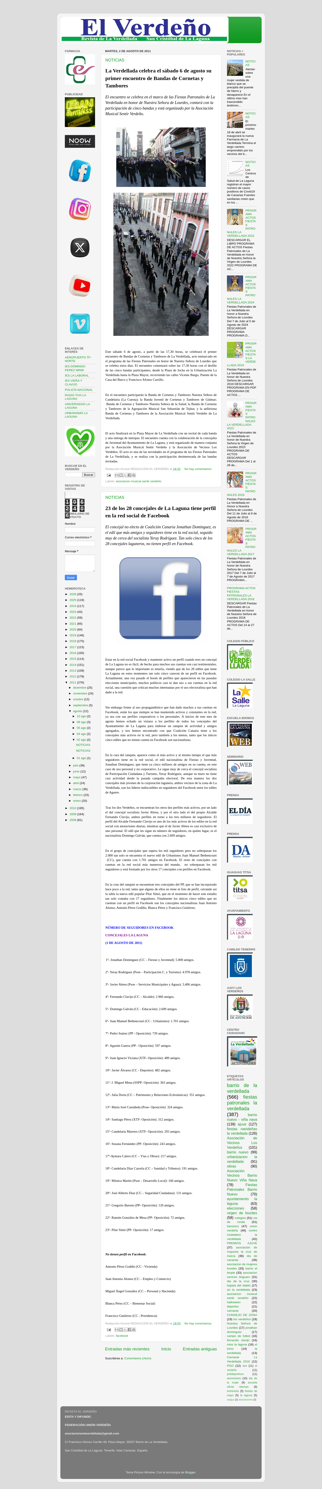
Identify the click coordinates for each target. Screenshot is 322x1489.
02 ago (82, 739)
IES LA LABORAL (77, 375)
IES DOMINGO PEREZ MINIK (75, 368)
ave (245, 1365)
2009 (73, 814)
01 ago (82, 758)
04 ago (82, 734)
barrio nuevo (237, 1152)
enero (77, 800)
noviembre (80, 693)
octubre (78, 699)
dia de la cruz (238, 1281)
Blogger (190, 1472)
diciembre (80, 687)
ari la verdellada (238, 1289)
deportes (233, 1306)
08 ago (82, 722)
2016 (73, 653)
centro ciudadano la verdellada (242, 1235)
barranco (233, 1226)
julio (76, 765)
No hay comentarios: (198, 469)
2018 (73, 641)
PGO (230, 1365)
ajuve (242, 1124)
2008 (73, 820)
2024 (73, 606)
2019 (73, 635)
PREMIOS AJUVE (242, 1243)
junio (76, 771)
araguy (230, 1399)
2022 (73, 617)
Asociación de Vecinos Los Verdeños (242, 1142)
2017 (73, 647)
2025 (73, 600)
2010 (73, 808)
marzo (77, 789)
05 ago (82, 728)
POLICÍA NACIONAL (79, 389)
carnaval (232, 1310)
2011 (73, 682)
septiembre (81, 705)
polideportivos (235, 1374)
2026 (73, 594)
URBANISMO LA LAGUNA (76, 414)
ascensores (234, 1378)
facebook (122, 1335)
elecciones (235, 1208)
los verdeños (242, 1319)
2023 (73, 611)
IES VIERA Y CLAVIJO (73, 382)
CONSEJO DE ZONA (242, 1315)
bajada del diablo (239, 1285)
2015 (73, 658)
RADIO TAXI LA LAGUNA (75, 396)
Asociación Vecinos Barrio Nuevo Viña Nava (242, 1175)
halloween (234, 1302)
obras (231, 1166)
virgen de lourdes (242, 1213)
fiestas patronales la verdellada (242, 1102)
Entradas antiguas (200, 1349)
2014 (73, 664)
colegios (240, 1218)
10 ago (82, 716)
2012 (73, 676)
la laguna (246, 1395)
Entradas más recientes (127, 1349)
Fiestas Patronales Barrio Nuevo (242, 1189)
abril (76, 783)
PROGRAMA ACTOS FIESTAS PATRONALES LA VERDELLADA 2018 (241, 593)
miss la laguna (237, 1344)
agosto (78, 711)
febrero (78, 795)
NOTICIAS (114, 60)
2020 (73, 629)
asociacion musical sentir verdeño (138, 481)
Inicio (166, 1349)
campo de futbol (238, 1336)
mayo (77, 777)
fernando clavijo (238, 1340)
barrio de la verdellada (242, 1088)
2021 (73, 623)
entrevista (233, 1391)
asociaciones (245, 1399)
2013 (73, 670)
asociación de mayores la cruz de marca (242, 1252)
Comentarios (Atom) (137, 1358)
